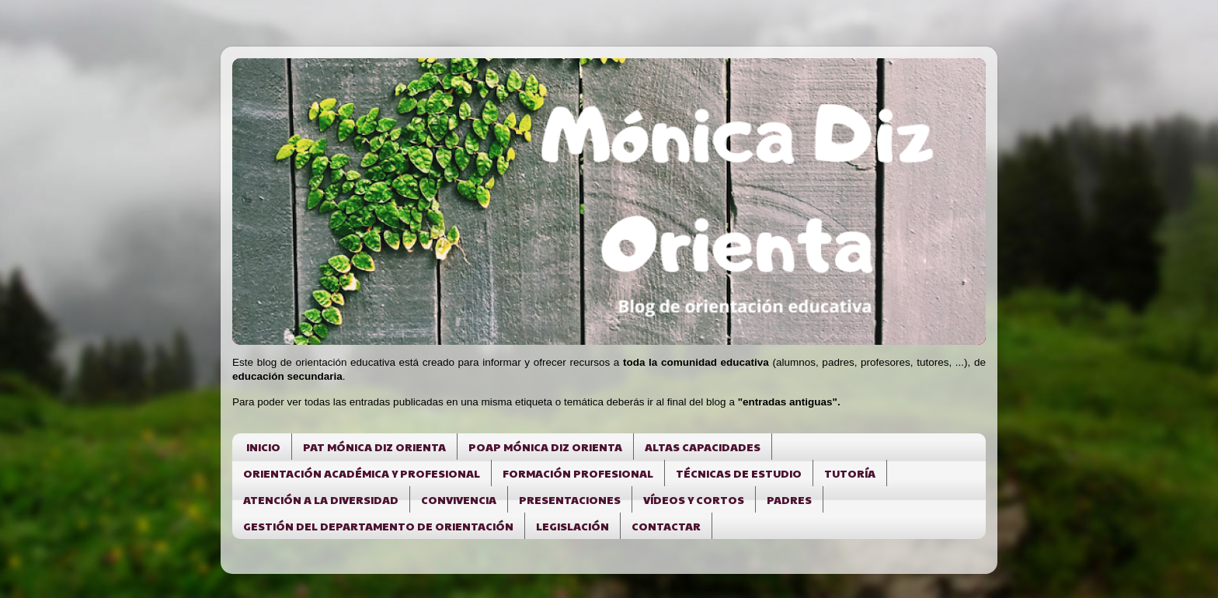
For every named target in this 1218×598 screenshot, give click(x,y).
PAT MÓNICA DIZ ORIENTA (374, 446)
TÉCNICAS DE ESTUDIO (739, 473)
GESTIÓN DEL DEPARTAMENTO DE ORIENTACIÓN (378, 526)
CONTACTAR (666, 526)
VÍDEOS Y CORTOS (693, 499)
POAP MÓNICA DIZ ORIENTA (545, 446)
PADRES (789, 499)
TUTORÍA (849, 473)
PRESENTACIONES (570, 499)
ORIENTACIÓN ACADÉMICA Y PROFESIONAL (361, 473)
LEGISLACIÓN (572, 526)
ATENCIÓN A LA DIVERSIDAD (320, 499)
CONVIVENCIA (458, 499)
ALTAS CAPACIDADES (702, 446)
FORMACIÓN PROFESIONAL (578, 473)
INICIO (263, 446)
